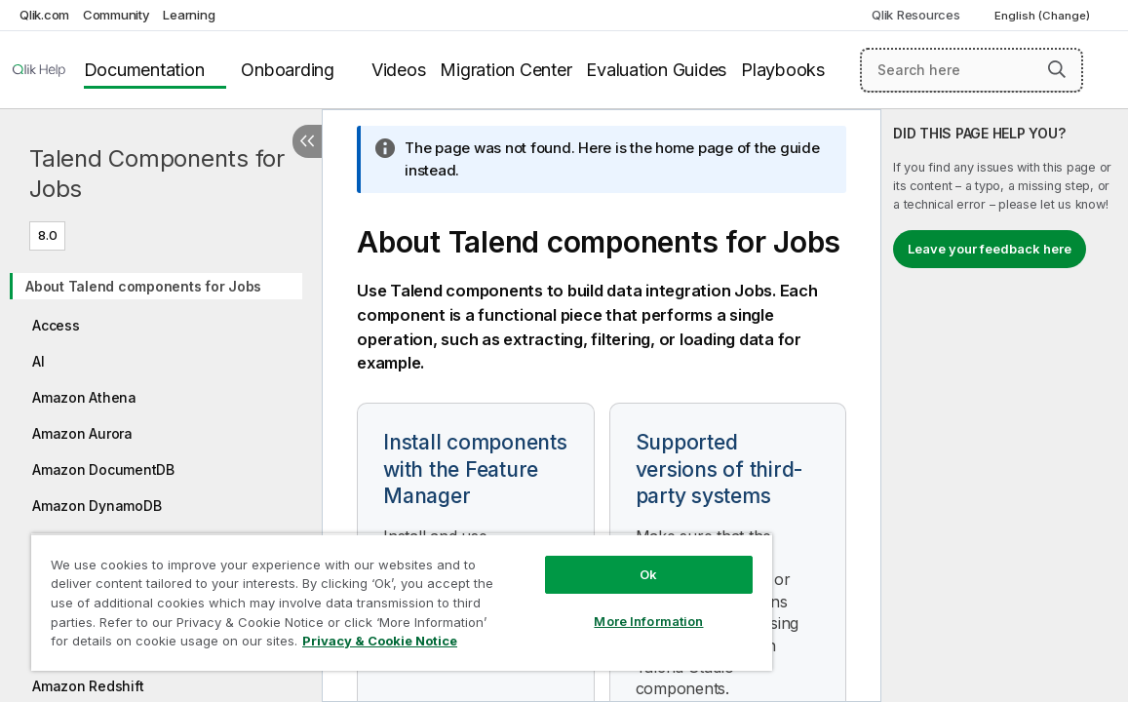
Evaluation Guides (656, 69)
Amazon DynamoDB (96, 505)
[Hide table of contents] (307, 141)
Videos (398, 69)
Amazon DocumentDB (103, 469)
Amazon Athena (84, 397)
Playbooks (783, 69)
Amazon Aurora (82, 433)
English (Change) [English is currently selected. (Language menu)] (1043, 15)
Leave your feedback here (989, 248)
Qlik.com (44, 14)
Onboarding (287, 69)
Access (56, 325)
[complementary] (1004, 405)
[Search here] (971, 70)
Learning (188, 14)
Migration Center (505, 69)
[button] (1056, 69)
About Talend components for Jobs (143, 286)
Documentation (144, 69)
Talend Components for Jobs (157, 173)
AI (38, 361)
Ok (575, 559)
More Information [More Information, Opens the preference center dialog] (575, 606)
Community (116, 14)
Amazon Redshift (87, 686)
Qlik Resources (916, 14)
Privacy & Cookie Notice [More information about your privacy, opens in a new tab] (188, 644)
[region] (358, 595)
